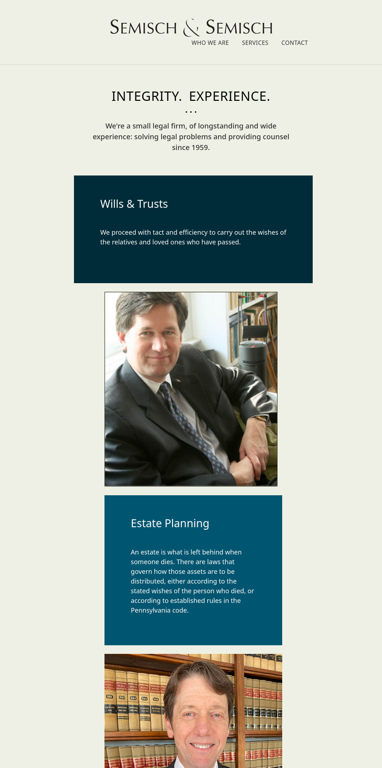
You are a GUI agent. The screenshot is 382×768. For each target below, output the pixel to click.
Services (316, 26)
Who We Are (271, 26)
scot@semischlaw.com (191, 729)
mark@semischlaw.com (191, 720)
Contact (356, 26)
